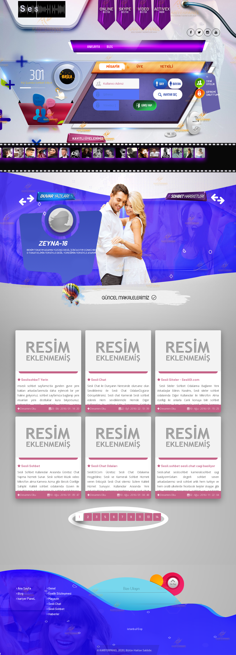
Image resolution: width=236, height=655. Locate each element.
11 (140, 517)
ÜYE (140, 66)
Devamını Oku (26, 408)
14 (157, 517)
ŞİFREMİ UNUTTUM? (213, 93)
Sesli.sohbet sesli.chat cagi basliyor (186, 466)
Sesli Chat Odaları (102, 466)
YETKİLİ (166, 66)
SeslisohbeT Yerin (32, 379)
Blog (19, 593)
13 (148, 517)
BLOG (110, 46)
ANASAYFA (93, 46)
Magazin (53, 598)
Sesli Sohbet (28, 466)
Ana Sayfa (23, 588)
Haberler (53, 614)
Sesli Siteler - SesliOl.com (178, 379)
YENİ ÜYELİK (210, 82)
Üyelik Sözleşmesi (59, 593)
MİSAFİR (113, 66)
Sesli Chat (96, 379)
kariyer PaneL (25, 598)
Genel (51, 588)
